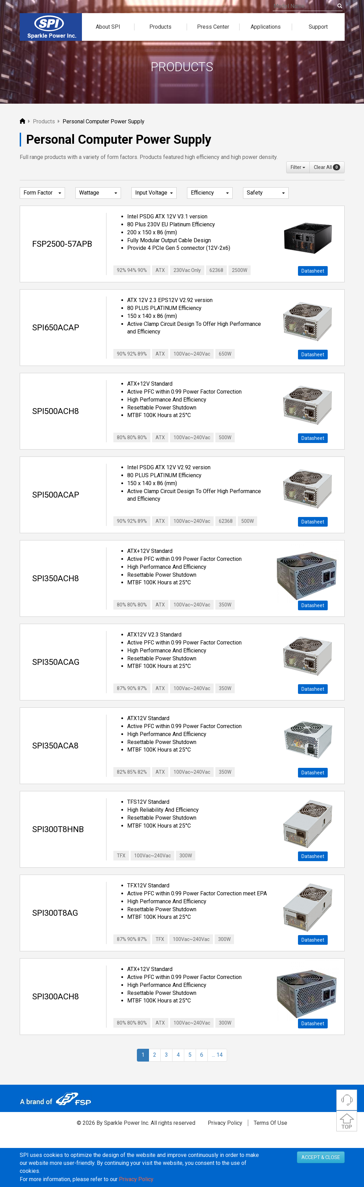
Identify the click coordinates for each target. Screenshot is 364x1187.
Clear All (327, 167)
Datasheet (312, 271)
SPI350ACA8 (55, 746)
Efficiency (210, 193)
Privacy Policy (225, 1123)
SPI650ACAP (55, 327)
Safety (266, 193)
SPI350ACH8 (55, 578)
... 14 (217, 1055)
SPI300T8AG (55, 913)
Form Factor (43, 193)
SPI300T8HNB (58, 829)
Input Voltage (154, 193)
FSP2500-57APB (62, 244)
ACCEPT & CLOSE (320, 1157)
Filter (298, 167)
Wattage (98, 193)
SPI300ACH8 (55, 996)
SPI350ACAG (56, 662)
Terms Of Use (270, 1123)
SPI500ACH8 (55, 411)
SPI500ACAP (55, 495)
